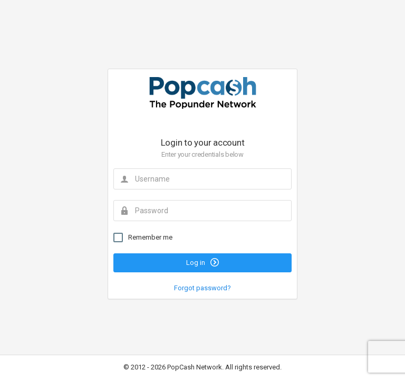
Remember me (142, 237)
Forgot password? (202, 288)
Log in (202, 262)
